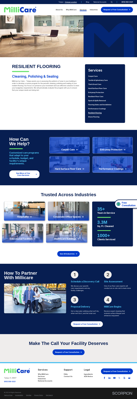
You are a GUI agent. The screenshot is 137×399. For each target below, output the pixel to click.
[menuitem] (105, 76)
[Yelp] (124, 378)
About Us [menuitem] (59, 10)
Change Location (71, 2)
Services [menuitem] (83, 10)
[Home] (20, 10)
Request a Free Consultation (116, 10)
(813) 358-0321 (127, 2)
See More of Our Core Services (26, 174)
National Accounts (100, 2)
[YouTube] (114, 378)
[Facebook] (104, 378)
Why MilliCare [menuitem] (71, 10)
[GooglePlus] (129, 378)
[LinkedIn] (109, 378)
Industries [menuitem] (94, 10)
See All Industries (68, 254)
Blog (87, 2)
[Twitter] (119, 378)
